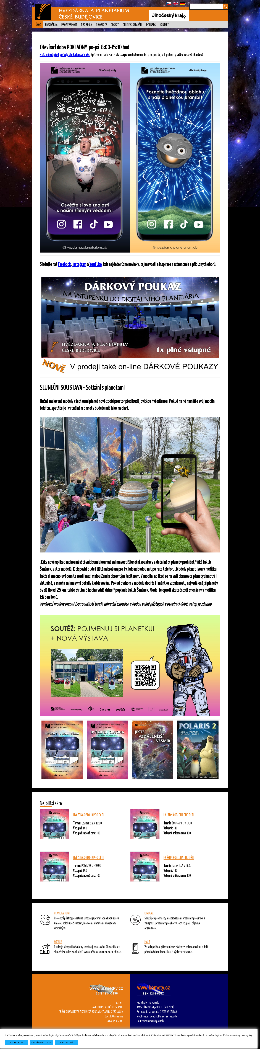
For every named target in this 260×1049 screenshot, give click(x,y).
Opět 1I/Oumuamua (114, 1016)
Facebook (64, 264)
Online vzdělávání (132, 24)
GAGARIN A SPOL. (115, 1021)
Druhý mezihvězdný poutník (150, 1021)
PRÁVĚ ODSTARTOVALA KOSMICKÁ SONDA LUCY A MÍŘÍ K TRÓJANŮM (91, 1011)
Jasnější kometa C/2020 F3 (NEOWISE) (155, 1007)
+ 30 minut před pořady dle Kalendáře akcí (65, 54)
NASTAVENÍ (66, 1042)
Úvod (38, 24)
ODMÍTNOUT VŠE (41, 1042)
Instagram (79, 264)
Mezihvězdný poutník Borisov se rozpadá (157, 1016)
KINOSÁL (149, 913)
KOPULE (58, 941)
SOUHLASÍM (16, 1042)
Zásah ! (119, 1002)
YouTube (95, 264)
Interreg (151, 24)
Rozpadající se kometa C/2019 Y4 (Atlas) (157, 1011)
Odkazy (115, 24)
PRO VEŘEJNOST (69, 24)
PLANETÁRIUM (62, 913)
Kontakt (164, 24)
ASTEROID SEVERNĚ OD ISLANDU (107, 1007)
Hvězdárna (51, 24)
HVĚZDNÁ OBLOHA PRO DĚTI (88, 815)
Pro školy (86, 24)
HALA (147, 941)
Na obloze (101, 24)
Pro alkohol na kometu (148, 1002)
